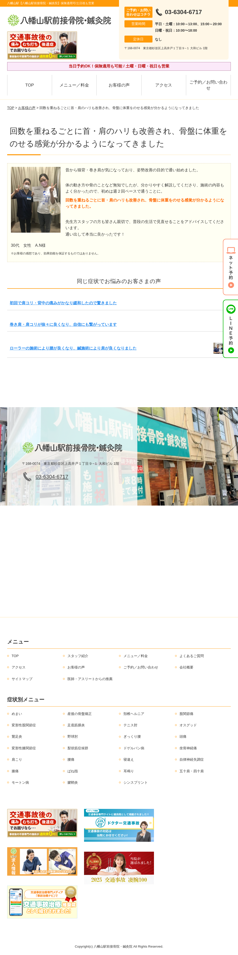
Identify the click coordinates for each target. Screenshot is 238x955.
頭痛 (182, 736)
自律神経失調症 (191, 759)
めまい (17, 714)
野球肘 (72, 736)
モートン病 (20, 782)
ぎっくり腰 (132, 736)
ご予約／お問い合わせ (208, 85)
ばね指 (72, 771)
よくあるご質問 (191, 656)
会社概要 (186, 667)
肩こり (17, 759)
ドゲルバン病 (133, 748)
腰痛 (70, 759)
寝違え (128, 759)
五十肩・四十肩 (191, 771)
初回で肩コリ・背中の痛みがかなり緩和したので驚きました (63, 303)
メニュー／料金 (74, 85)
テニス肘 (130, 725)
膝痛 (15, 771)
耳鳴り (128, 771)
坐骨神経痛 (188, 748)
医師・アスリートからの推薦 (90, 679)
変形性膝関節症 (24, 748)
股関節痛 (186, 714)
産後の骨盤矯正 (79, 714)
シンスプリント (135, 782)
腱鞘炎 (72, 782)
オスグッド (188, 725)
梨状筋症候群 (77, 748)
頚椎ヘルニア (133, 714)
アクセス (163, 85)
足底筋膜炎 (76, 725)
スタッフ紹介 (77, 656)
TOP (29, 85)
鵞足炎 (17, 736)
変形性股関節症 (24, 725)
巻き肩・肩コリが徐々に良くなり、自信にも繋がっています (63, 324)
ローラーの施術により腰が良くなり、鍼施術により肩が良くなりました (73, 348)
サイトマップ (22, 679)
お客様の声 (119, 85)
